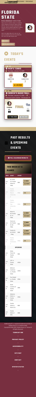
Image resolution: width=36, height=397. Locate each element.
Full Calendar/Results (18, 158)
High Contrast (29, 1)
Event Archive (5, 41)
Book (26, 181)
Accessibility (18, 346)
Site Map (18, 353)
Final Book (24, 117)
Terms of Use (18, 333)
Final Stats (12, 117)
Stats (26, 184)
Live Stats (18, 85)
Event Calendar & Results (8, 44)
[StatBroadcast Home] (7, 1)
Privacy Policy (18, 339)
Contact (18, 360)
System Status (18, 367)
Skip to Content (20, 1)
